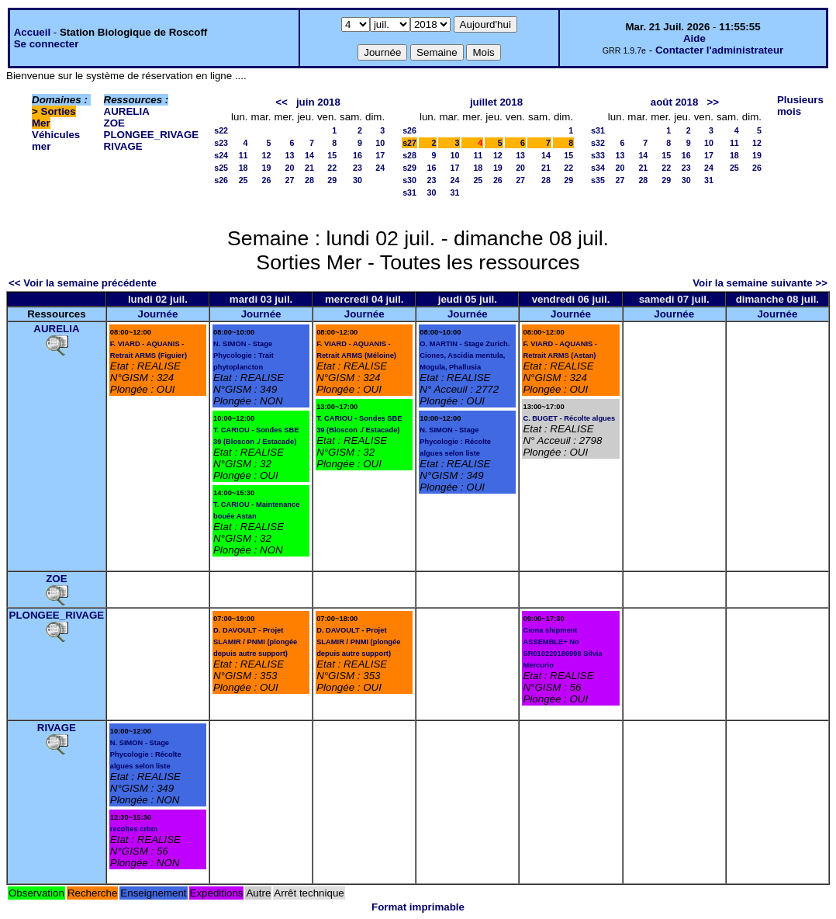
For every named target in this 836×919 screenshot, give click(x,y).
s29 (409, 167)
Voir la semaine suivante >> (760, 283)
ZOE (114, 123)
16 (357, 155)
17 (380, 155)
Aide (694, 38)
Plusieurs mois (800, 105)
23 (357, 167)
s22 (221, 130)
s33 (598, 155)
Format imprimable (418, 907)
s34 (598, 167)
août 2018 (675, 102)
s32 (598, 142)
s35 (598, 180)
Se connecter (46, 44)
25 (243, 180)
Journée (157, 314)
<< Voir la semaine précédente (83, 283)
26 (266, 180)
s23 (221, 142)
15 (332, 155)
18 (243, 167)
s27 (409, 142)
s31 (409, 192)
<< (281, 102)
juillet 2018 (496, 102)
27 (290, 180)
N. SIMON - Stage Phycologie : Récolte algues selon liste (455, 441)
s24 (221, 155)
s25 (221, 167)
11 (243, 155)
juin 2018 (318, 102)
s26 (221, 180)
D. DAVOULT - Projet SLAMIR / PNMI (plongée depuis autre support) (255, 641)
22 (332, 167)
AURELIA (127, 111)
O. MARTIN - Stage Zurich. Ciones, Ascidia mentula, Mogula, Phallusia (465, 355)
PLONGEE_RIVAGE (151, 134)
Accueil (32, 32)
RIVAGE (123, 146)
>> (712, 102)
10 (380, 142)
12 (266, 155)
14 (309, 155)
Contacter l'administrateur (719, 50)
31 (455, 192)
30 (357, 180)
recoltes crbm (133, 829)
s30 (409, 180)
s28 (409, 155)
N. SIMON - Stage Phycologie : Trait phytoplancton (243, 355)
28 (309, 180)
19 (266, 167)
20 (290, 167)
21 (309, 167)
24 (380, 167)
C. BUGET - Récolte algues (569, 418)
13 (290, 155)
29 (332, 180)
